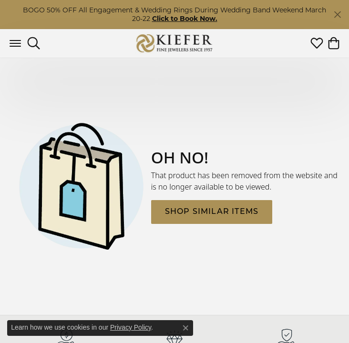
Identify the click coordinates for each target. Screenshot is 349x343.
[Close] (337, 14)
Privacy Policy (130, 327)
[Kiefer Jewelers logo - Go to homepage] (174, 43)
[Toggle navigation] (15, 43)
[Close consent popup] (185, 328)
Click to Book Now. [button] (184, 18)
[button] (34, 43)
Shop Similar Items (212, 212)
